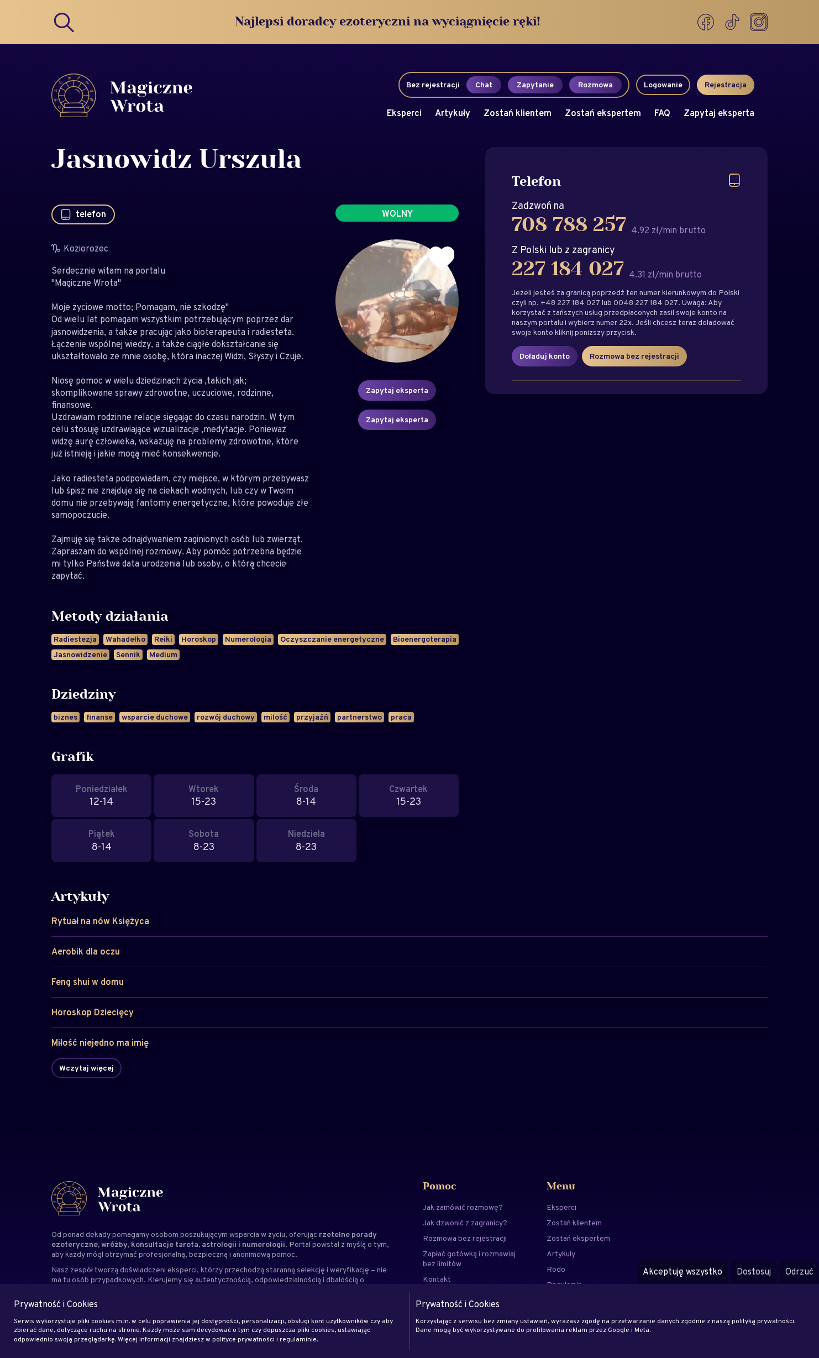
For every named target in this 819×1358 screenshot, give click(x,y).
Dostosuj (754, 1271)
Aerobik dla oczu (85, 951)
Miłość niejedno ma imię (100, 1042)
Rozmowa (595, 85)
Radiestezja (75, 639)
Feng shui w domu (87, 982)
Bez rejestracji (433, 85)
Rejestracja (726, 85)
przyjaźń (312, 717)
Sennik (128, 654)
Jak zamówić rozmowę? (463, 1207)
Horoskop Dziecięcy (92, 1012)
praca (401, 717)
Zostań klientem (518, 113)
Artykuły (452, 113)
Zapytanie (535, 85)
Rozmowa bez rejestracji (634, 356)
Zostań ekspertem (603, 113)
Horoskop (198, 639)
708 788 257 (569, 225)
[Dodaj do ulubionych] (441, 258)
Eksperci (404, 113)
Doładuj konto (544, 356)
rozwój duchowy (226, 717)
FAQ (662, 113)
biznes (65, 717)
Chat (483, 85)
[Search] (64, 22)
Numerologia (248, 639)
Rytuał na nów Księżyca (100, 921)
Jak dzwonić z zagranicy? (465, 1223)
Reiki (163, 639)
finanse (99, 717)
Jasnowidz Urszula (176, 160)
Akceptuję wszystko (682, 1271)
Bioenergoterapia (424, 639)
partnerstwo (359, 717)
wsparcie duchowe (155, 717)
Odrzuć (799, 1271)
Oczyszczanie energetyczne (332, 639)
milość (275, 717)
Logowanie (663, 85)
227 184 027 (568, 269)
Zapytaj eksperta (719, 113)
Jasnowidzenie (80, 654)
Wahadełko (125, 639)
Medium (163, 654)
